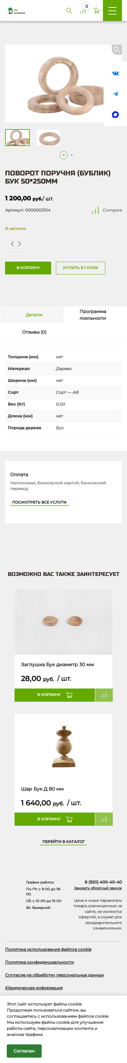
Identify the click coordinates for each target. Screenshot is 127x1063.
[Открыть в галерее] (63, 83)
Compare (112, 210)
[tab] (32, 315)
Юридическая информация (34, 987)
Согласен (24, 1051)
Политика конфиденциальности (39, 962)
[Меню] (112, 10)
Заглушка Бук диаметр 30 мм (57, 664)
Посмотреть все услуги (39, 502)
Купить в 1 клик (80, 268)
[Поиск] (69, 10)
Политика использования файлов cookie (48, 949)
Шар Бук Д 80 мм (42, 789)
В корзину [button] (49, 695)
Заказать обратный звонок (98, 888)
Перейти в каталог (63, 842)
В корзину (28, 268)
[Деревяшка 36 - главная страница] (14, 10)
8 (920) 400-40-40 (103, 882)
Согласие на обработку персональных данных (54, 974)
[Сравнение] (82, 10)
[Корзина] (96, 10)
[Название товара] (63, 622)
